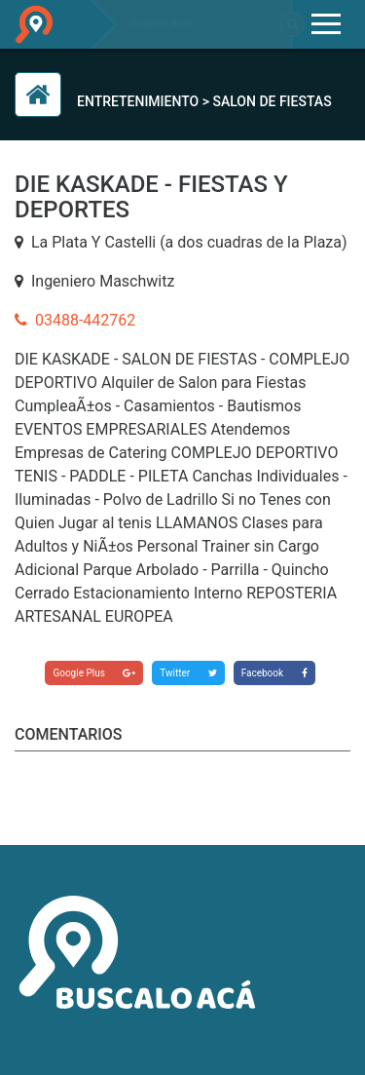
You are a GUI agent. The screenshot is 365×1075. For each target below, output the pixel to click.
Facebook (274, 673)
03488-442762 (75, 320)
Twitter (188, 673)
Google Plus (94, 673)
